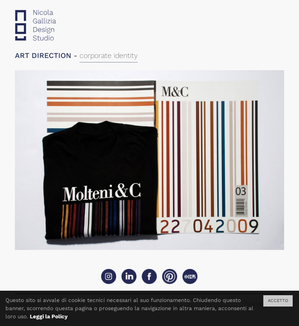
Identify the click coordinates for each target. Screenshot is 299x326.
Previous (82, 167)
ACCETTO (278, 300)
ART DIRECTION (43, 55)
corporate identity (108, 55)
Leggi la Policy (49, 316)
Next (217, 167)
